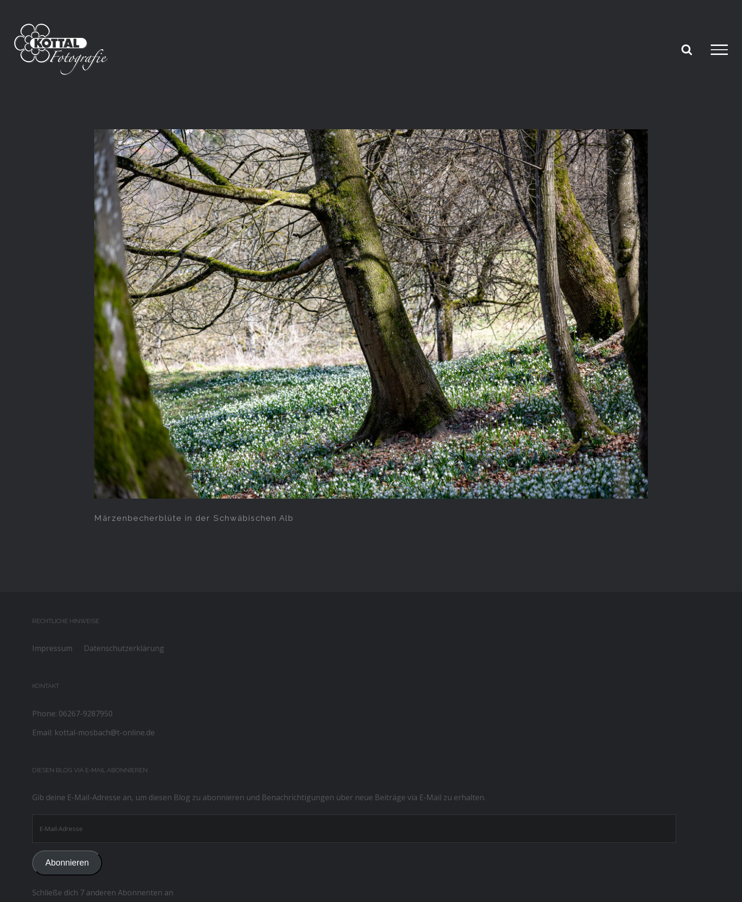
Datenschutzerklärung (124, 648)
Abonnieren (67, 862)
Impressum (52, 648)
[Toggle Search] (686, 49)
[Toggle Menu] (719, 50)
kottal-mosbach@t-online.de (104, 732)
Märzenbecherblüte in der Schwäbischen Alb (194, 518)
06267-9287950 (86, 713)
